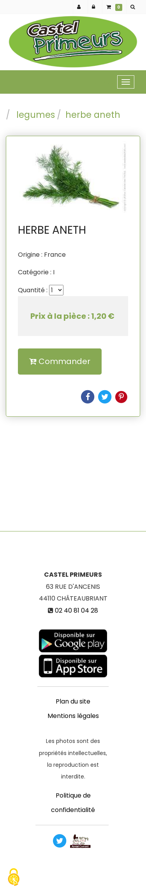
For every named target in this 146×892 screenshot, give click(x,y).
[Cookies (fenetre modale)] (13, 878)
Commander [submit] (59, 361)
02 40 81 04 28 (76, 610)
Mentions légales (73, 715)
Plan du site (73, 701)
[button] (134, 7)
